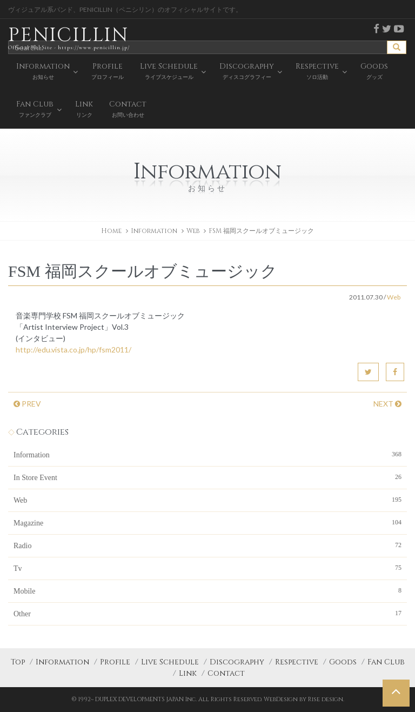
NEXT (387, 403)
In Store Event (207, 477)
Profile (115, 662)
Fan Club (386, 662)
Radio (207, 545)
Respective (296, 662)
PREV (27, 403)
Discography (237, 662)
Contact (226, 673)
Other (207, 613)
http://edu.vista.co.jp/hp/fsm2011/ (73, 349)
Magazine (207, 522)
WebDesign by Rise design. (304, 699)
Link (188, 673)
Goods (343, 662)
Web (192, 231)
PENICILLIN (69, 37)
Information (207, 454)
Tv (207, 568)
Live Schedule (170, 662)
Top (18, 662)
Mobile (207, 590)
